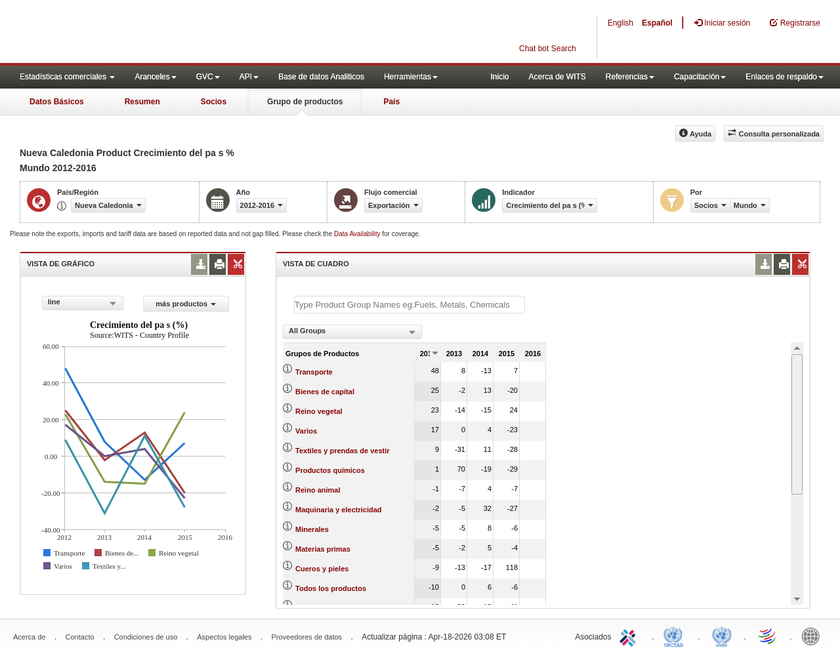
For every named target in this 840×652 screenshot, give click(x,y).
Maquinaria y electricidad (338, 510)
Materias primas (322, 549)
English (620, 23)
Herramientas (411, 76)
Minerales (312, 529)
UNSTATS (722, 635)
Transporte (314, 372)
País (391, 101)
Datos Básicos (57, 101)
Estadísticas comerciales (67, 76)
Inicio (499, 76)
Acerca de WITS (556, 76)
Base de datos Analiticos (321, 76)
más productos (186, 304)
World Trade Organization (768, 635)
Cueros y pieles (321, 569)
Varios (306, 431)
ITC (630, 635)
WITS (131, 33)
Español (657, 23)
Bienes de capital (324, 392)
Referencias (630, 76)
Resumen (142, 101)
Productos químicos (330, 470)
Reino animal (317, 490)
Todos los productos (330, 588)
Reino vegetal (319, 411)
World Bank (814, 635)
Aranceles (155, 76)
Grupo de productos (305, 101)
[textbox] (409, 305)
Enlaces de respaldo (785, 76)
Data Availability (358, 233)
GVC (208, 76)
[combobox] (82, 303)
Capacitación (700, 76)
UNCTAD (676, 635)
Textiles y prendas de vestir (342, 451)
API (249, 76)
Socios (213, 101)
